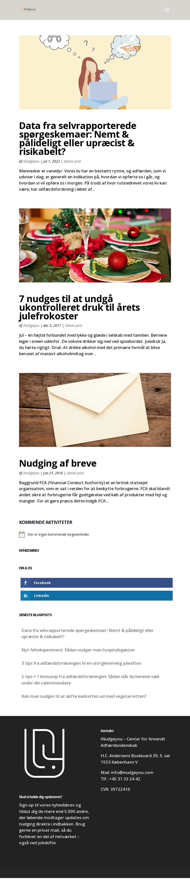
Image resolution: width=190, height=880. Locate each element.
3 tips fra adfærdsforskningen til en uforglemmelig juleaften (81, 665)
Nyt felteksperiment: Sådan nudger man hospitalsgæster (78, 652)
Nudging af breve (57, 464)
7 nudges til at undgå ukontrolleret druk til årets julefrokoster (79, 308)
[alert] (95, 536)
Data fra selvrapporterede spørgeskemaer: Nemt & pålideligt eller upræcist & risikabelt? (77, 138)
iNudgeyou (31, 161)
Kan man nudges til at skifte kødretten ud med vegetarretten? (84, 698)
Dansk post (72, 161)
